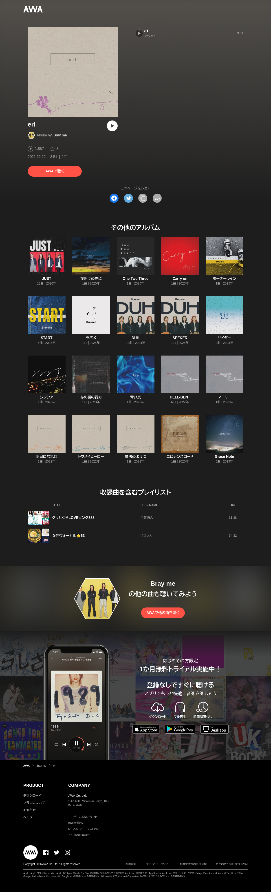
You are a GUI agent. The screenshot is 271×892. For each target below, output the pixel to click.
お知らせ (29, 810)
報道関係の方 (76, 823)
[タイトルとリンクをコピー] (142, 198)
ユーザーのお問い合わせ (82, 817)
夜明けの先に (91, 278)
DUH (135, 338)
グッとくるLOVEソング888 (73, 518)
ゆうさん (146, 535)
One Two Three (135, 278)
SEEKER (180, 338)
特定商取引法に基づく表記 (232, 864)
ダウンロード (32, 795)
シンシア (46, 397)
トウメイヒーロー (91, 456)
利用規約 (131, 864)
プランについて (34, 803)
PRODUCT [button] (33, 785)
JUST (46, 278)
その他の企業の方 (79, 835)
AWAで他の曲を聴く (162, 613)
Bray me (60, 135)
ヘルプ (28, 817)
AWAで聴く (54, 171)
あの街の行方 (91, 397)
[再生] (112, 125)
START (46, 338)
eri (146, 30)
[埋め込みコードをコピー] (157, 198)
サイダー (224, 338)
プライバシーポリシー (158, 864)
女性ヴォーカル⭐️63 (68, 536)
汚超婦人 (147, 517)
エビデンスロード (179, 456)
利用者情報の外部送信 (193, 864)
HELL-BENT (180, 397)
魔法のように (135, 456)
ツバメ (91, 338)
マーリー (224, 397)
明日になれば (46, 456)
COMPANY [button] (79, 785)
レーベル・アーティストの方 (83, 829)
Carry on (180, 278)
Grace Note (224, 456)
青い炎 (135, 397)
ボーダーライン (224, 278)
